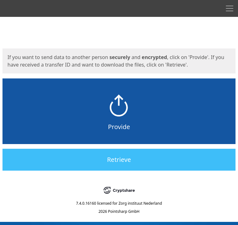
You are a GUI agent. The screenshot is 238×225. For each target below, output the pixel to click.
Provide (119, 126)
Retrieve (119, 159)
